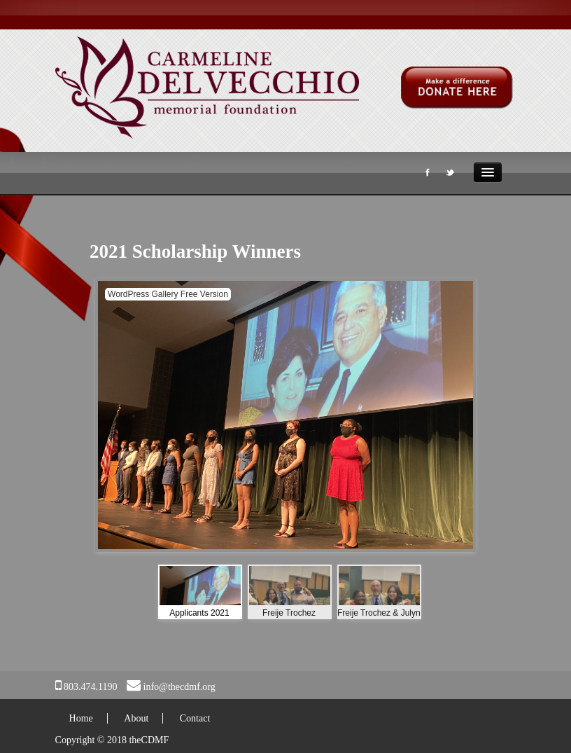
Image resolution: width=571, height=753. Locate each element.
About (136, 718)
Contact (195, 718)
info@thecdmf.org (179, 687)
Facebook (426, 175)
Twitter (449, 175)
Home (81, 718)
